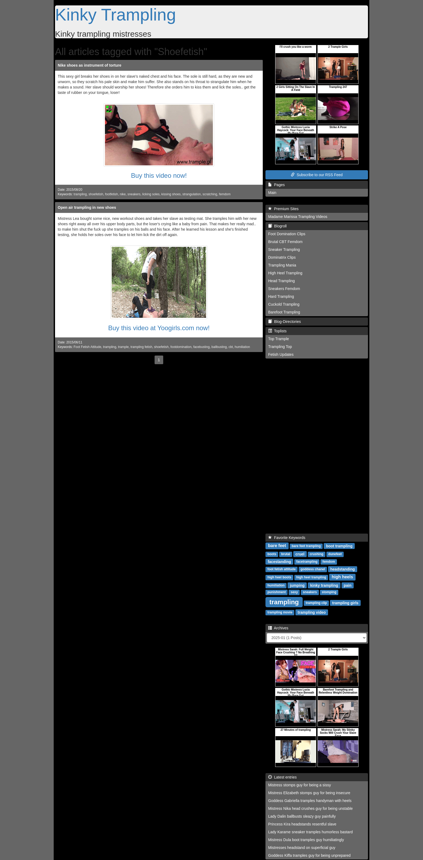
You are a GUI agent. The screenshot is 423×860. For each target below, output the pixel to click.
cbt (230, 347)
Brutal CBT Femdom (285, 242)
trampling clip (316, 603)
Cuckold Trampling (283, 304)
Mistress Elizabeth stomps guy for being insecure (309, 793)
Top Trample (278, 339)
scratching (210, 194)
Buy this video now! (159, 175)
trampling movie (279, 612)
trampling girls (345, 602)
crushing (316, 554)
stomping (329, 592)
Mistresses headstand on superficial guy (301, 847)
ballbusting (219, 347)
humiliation (242, 347)
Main (272, 192)
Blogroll (277, 226)
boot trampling (339, 546)
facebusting (201, 347)
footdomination (181, 347)
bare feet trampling (306, 546)
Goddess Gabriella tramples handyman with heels (310, 800)
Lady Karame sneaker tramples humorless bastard (310, 832)
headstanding (342, 569)
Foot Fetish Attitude (87, 347)
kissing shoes (170, 194)
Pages (276, 185)
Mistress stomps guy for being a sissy (299, 785)
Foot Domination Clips (286, 234)
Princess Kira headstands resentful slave (302, 824)
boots (271, 554)
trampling (80, 194)
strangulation (191, 194)
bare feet (277, 545)
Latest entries (282, 777)
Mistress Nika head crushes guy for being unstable (310, 808)
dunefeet (335, 554)
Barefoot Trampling (284, 312)
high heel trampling (311, 577)
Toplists (277, 331)
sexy (294, 592)
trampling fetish (141, 347)
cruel (299, 554)
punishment (276, 592)
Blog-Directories (284, 321)
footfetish (111, 194)
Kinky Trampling (115, 14)
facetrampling (307, 562)
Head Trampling (281, 281)
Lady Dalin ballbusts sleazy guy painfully (302, 816)
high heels (342, 577)
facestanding (279, 561)
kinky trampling (324, 585)
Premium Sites (283, 209)
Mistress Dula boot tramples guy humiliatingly (306, 840)
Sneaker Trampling (284, 249)
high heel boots (279, 577)
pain (348, 585)
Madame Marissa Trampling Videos (297, 216)
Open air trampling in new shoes (87, 207)
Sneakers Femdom (284, 288)
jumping (297, 585)
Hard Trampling (281, 296)
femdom (225, 194)
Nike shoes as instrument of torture (89, 65)
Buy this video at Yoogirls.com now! (159, 328)
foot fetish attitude (281, 569)
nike (123, 194)
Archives (278, 628)
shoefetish (95, 194)
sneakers (133, 194)
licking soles (150, 194)
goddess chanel (313, 569)
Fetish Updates (281, 354)
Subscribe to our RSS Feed (317, 175)
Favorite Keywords (286, 537)
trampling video (312, 612)
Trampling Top (280, 346)
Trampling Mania (282, 265)
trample (123, 347)
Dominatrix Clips (282, 257)
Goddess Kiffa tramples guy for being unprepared (309, 855)
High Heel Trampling (285, 273)
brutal (285, 554)
